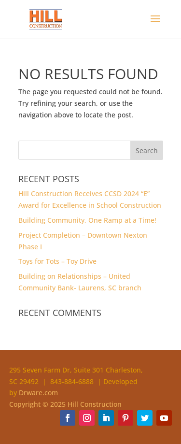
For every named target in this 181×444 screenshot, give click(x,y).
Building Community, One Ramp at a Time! (87, 220)
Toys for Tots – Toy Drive (57, 261)
